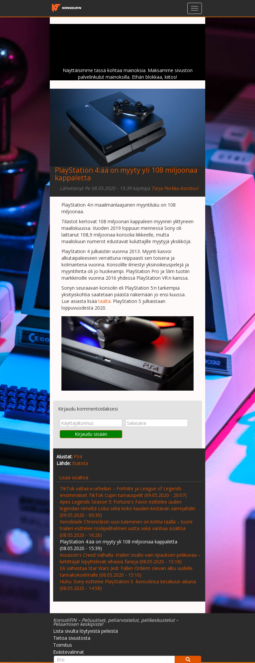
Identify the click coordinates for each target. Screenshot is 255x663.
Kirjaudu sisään (91, 434)
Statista (80, 463)
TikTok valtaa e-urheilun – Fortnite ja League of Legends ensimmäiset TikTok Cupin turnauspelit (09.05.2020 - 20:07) (123, 491)
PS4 (78, 456)
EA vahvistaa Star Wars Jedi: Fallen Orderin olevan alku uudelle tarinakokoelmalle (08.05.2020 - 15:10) (126, 571)
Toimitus (62, 645)
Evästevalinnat (68, 652)
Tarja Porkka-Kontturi (175, 188)
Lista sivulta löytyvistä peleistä (85, 631)
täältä (104, 301)
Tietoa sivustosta (71, 638)
